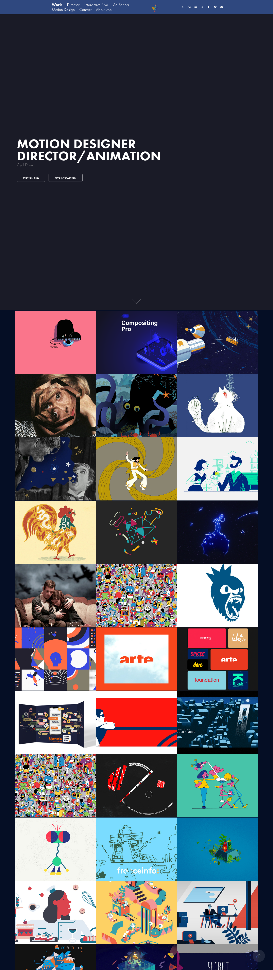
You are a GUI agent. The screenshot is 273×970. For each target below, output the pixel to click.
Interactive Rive (96, 4)
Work (57, 4)
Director (73, 4)
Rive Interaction (65, 177)
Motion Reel (31, 177)
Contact (85, 9)
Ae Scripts (121, 4)
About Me (104, 9)
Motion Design (63, 9)
